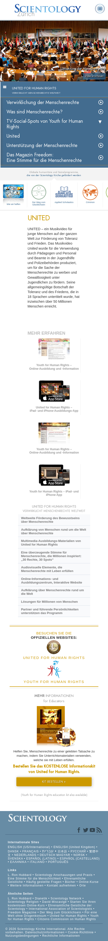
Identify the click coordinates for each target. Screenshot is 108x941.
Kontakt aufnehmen (61, 885)
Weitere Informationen (27, 885)
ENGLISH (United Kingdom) (74, 847)
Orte (82, 885)
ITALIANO (37, 862)
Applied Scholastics (64, 193)
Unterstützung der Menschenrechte (41, 145)
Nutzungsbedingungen (22, 935)
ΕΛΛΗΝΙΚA (18, 862)
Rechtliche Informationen (61, 935)
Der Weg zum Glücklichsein (38, 194)
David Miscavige (54, 902)
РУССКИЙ (78, 851)
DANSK (13, 851)
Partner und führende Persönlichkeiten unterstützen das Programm (49, 611)
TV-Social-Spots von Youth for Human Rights (44, 124)
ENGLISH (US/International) (29, 847)
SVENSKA (15, 858)
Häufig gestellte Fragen (44, 882)
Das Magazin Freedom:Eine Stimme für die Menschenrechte (44, 157)
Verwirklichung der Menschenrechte (42, 102)
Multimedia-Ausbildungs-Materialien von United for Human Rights (51, 542)
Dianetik (41, 898)
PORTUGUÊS (58, 862)
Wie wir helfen (13, 204)
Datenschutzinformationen (44, 932)
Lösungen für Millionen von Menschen (49, 601)
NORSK (79, 855)
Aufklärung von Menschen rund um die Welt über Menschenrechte (53, 531)
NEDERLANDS (25, 855)
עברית (48, 851)
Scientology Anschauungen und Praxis (64, 875)
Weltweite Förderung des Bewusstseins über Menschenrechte (50, 519)
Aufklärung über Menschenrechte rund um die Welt (52, 592)
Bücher (70, 882)
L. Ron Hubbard (20, 875)
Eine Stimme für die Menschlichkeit (34, 878)
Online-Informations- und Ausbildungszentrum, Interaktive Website (51, 580)
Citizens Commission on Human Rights (67, 919)
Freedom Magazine (22, 912)
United (13, 136)
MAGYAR (63, 855)
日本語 (62, 851)
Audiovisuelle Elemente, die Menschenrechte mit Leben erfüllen (47, 569)
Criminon (90, 193)
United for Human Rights (69, 915)
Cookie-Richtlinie (81, 932)
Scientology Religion (23, 902)
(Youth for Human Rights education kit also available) (54, 795)
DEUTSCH (47, 855)
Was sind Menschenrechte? (34, 111)
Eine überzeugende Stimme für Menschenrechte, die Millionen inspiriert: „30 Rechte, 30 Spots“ (51, 556)
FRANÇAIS (30, 851)
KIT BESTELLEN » (54, 781)
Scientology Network (66, 898)
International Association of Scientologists (60, 908)
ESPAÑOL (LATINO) (41, 858)
